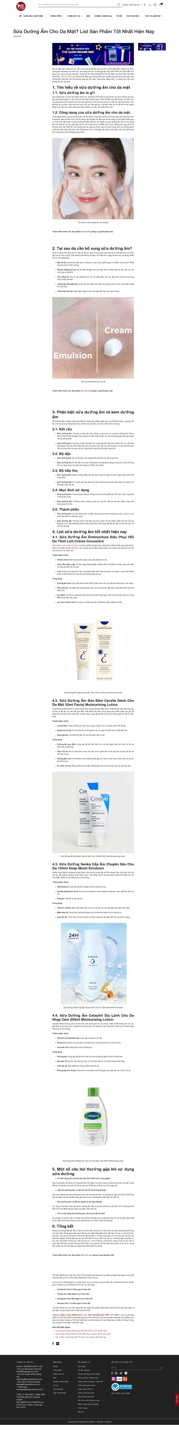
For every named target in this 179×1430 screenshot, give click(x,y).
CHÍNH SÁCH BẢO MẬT (86, 1398)
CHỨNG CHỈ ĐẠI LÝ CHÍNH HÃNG (89, 1379)
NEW (88, 16)
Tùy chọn (177, 1399)
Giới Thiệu (82, 1372)
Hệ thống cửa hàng (120, 1398)
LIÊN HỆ (80, 1417)
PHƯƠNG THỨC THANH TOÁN (88, 1383)
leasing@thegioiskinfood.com (28, 1389)
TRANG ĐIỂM (56, 16)
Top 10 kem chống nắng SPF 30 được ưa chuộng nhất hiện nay (80, 1342)
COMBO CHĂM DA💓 (103, 16)
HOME (55, 1372)
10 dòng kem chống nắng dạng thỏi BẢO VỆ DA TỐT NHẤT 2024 (81, 1336)
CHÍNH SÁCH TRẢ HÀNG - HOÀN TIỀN (90, 1387)
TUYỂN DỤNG (82, 1413)
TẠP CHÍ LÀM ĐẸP (154, 16)
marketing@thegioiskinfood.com (29, 1384)
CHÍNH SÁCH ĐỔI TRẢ (85, 1394)
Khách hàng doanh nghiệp (88, 1409)
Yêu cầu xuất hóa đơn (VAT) (89, 1406)
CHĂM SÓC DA (74, 16)
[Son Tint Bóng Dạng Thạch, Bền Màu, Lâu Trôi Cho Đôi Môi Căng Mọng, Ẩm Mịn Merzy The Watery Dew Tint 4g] (152, 52)
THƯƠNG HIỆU (133, 16)
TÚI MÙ (119, 16)
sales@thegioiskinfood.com (27, 1377)
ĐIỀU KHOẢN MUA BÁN (86, 1402)
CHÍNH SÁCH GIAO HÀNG (86, 1390)
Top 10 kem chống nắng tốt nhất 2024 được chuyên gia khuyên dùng (83, 1339)
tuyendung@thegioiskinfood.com (29, 1395)
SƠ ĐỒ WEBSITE (84, 1375)
